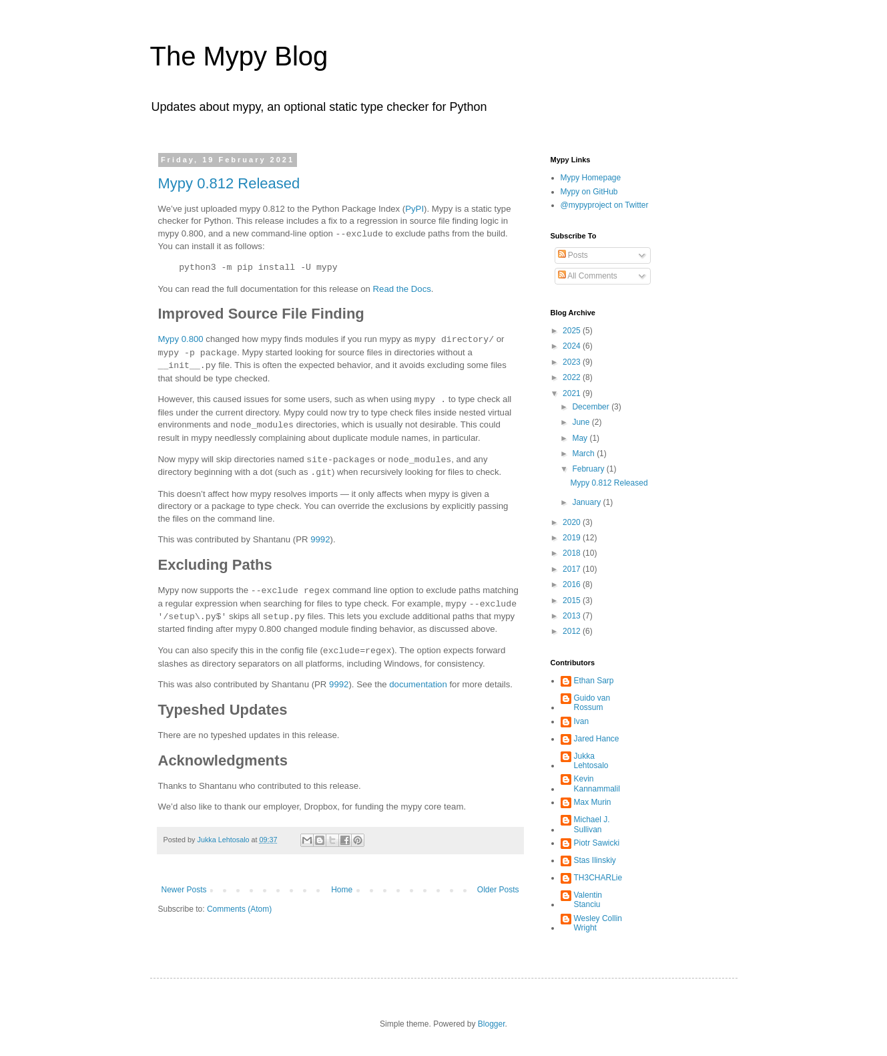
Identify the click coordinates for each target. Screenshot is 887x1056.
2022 (573, 377)
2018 (573, 553)
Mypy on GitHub (589, 191)
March (584, 453)
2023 (573, 362)
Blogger (491, 1024)
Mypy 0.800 (181, 340)
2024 (573, 346)
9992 (320, 539)
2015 (573, 600)
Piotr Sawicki (597, 843)
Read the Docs (402, 289)
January (587, 502)
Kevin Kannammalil (597, 783)
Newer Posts (184, 889)
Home (341, 889)
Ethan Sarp (594, 680)
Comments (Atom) (239, 909)
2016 (573, 584)
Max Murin (592, 802)
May (580, 438)
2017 (573, 569)
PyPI (414, 209)
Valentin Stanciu (588, 899)
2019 (573, 537)
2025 (573, 330)
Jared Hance (596, 738)
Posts (573, 255)
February (589, 469)
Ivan (581, 721)
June (581, 422)
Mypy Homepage (591, 177)
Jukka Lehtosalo (591, 760)
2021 (573, 393)
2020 (573, 522)
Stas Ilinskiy (595, 860)
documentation (418, 684)
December (591, 406)
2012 (573, 631)
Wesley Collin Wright (598, 923)
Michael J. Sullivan (592, 824)
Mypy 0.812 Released (229, 183)
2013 (573, 616)
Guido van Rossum (592, 702)
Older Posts (498, 889)
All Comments (587, 276)
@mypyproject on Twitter (605, 205)
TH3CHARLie (598, 877)
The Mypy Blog (239, 56)
